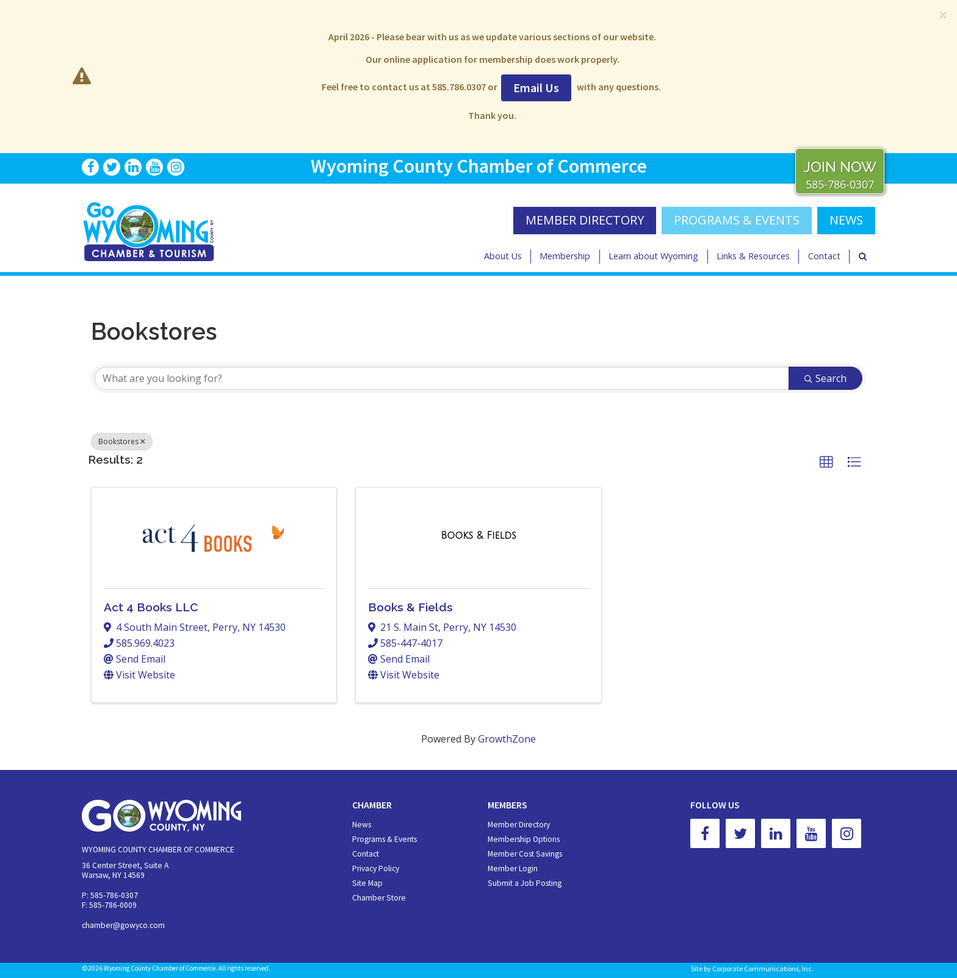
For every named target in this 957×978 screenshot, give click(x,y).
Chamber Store (379, 898)
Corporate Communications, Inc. (763, 968)
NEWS (846, 220)
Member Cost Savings (525, 854)
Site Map (367, 883)
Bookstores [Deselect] (121, 441)
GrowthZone (507, 739)
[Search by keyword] (442, 378)
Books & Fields (410, 607)
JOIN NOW (839, 167)
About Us (503, 256)
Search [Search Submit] (825, 378)
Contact (824, 256)
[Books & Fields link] (478, 536)
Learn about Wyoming (653, 256)
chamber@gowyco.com (123, 925)
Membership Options (524, 839)
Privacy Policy (375, 868)
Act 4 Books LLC (151, 607)
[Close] (943, 14)
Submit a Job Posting (525, 883)
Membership (565, 256)
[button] (826, 462)
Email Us (536, 87)
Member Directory (519, 824)
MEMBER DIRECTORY (584, 220)
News (361, 824)
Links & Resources (753, 256)
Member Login (513, 868)
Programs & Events (737, 220)
